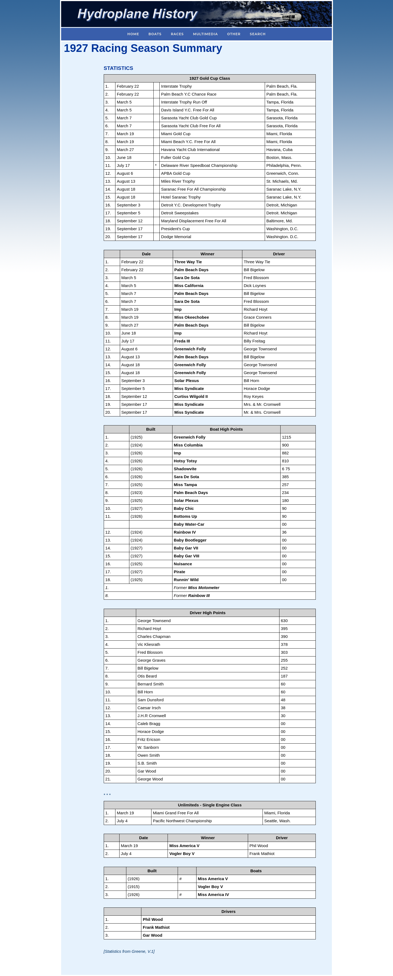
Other (233, 34)
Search (258, 34)
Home (133, 34)
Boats (155, 34)
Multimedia (205, 34)
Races (177, 34)
